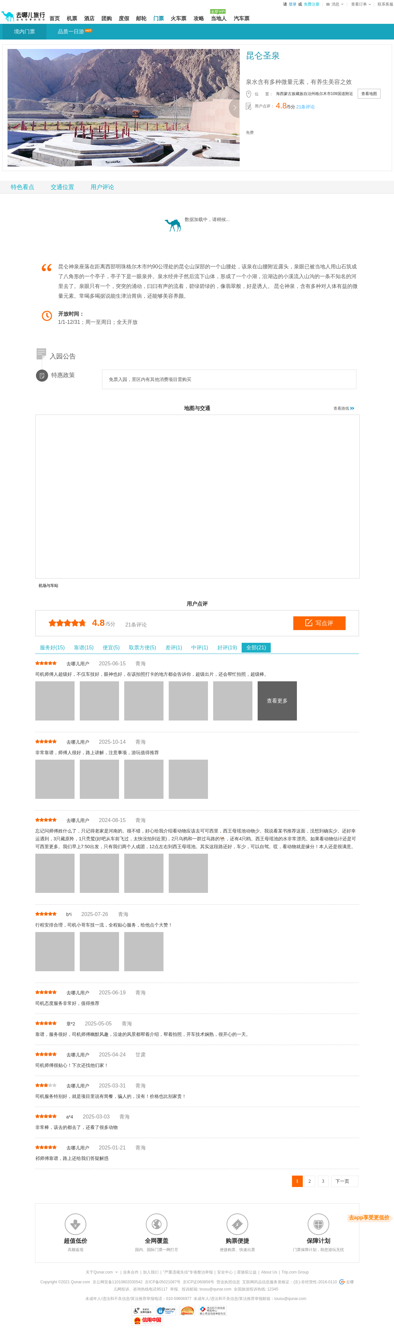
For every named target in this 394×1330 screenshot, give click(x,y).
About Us (269, 1272)
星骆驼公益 (247, 1272)
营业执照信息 (228, 1282)
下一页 (342, 1181)
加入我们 (151, 1272)
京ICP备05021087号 (162, 1282)
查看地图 (369, 93)
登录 (293, 4)
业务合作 (131, 1272)
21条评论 (305, 106)
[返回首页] (23, 14)
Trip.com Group (295, 1272)
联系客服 (385, 4)
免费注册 (311, 4)
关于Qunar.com (99, 1272)
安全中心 (225, 1272)
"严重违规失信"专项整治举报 (188, 1272)
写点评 (319, 622)
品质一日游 (71, 31)
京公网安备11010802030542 (118, 1282)
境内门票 (24, 31)
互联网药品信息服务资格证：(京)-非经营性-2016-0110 (289, 1282)
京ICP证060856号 (198, 1282)
